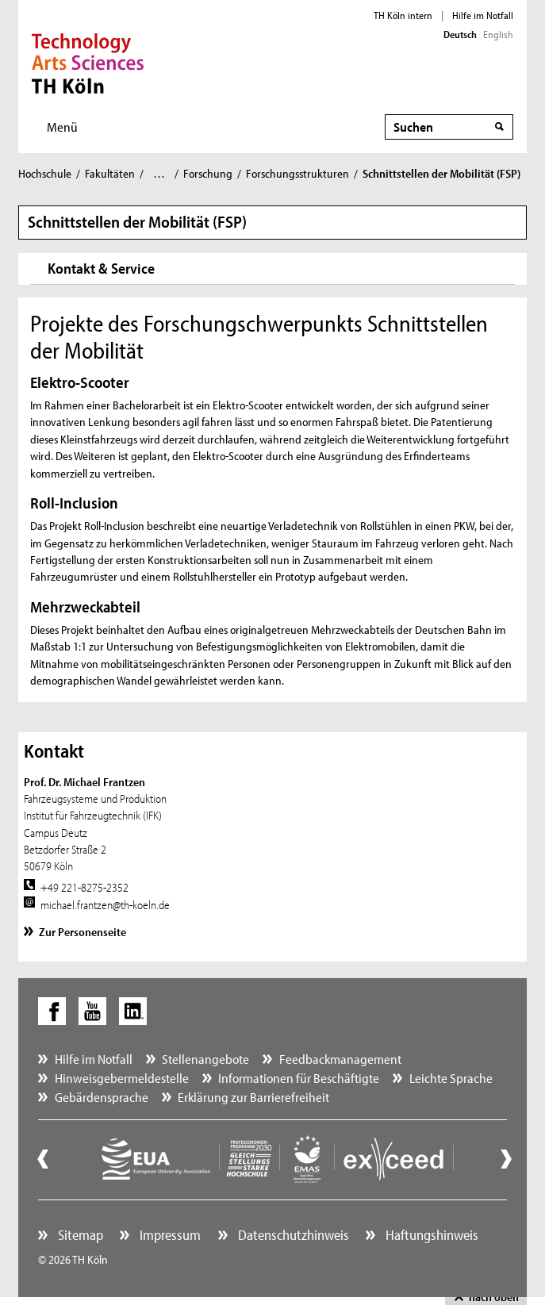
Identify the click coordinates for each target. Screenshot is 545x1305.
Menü (62, 126)
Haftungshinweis (430, 1235)
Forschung (207, 173)
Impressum (168, 1235)
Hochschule (44, 173)
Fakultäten (110, 173)
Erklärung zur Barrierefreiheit (253, 1096)
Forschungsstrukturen (297, 173)
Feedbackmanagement (340, 1058)
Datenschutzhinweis (292, 1235)
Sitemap (79, 1235)
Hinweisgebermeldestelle (122, 1077)
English (498, 34)
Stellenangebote (205, 1058)
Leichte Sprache (451, 1077)
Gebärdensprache (101, 1096)
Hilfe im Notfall (482, 15)
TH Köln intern (403, 15)
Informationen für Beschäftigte (298, 1077)
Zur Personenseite (82, 931)
